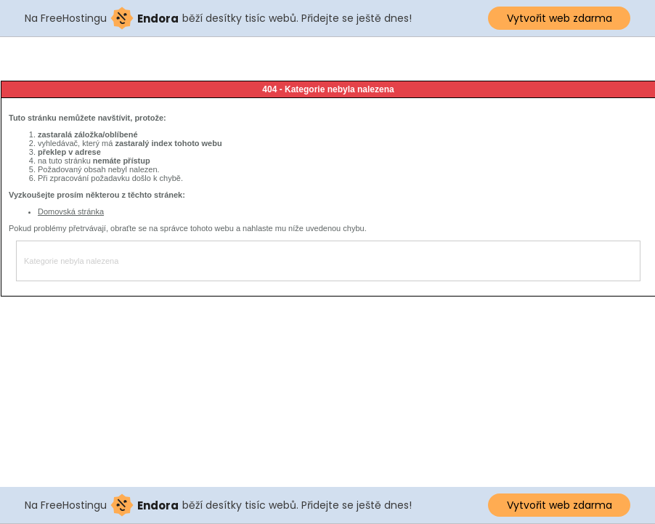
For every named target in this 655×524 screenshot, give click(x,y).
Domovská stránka (71, 211)
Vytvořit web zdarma (559, 18)
